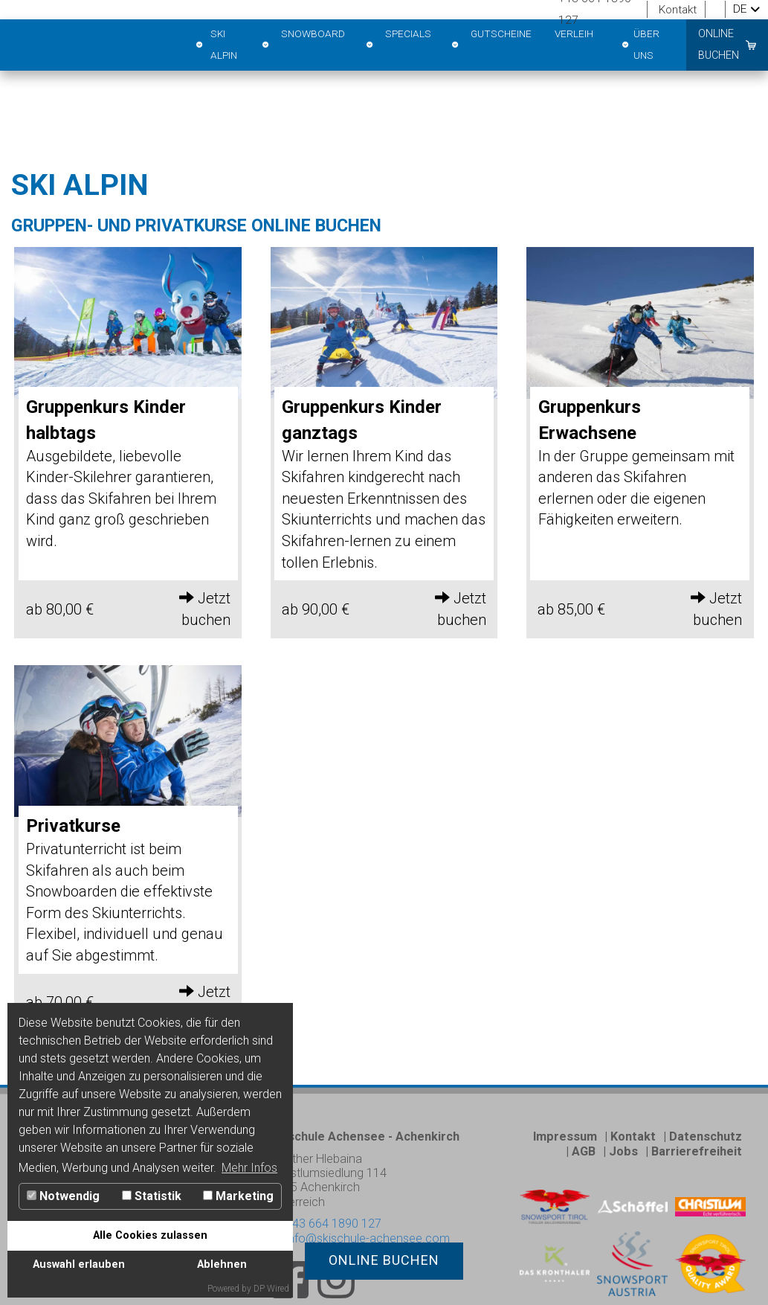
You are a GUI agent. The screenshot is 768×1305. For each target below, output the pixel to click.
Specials (397, 45)
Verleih (574, 33)
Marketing (238, 1196)
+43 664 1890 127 (332, 1221)
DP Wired (271, 1288)
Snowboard (303, 45)
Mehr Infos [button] (249, 1168)
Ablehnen (222, 1264)
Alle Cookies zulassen (150, 1235)
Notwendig (63, 1196)
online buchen (718, 44)
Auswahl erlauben (79, 1264)
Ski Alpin (215, 45)
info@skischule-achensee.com (360, 1235)
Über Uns (639, 45)
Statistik (151, 1196)
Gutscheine (491, 45)
